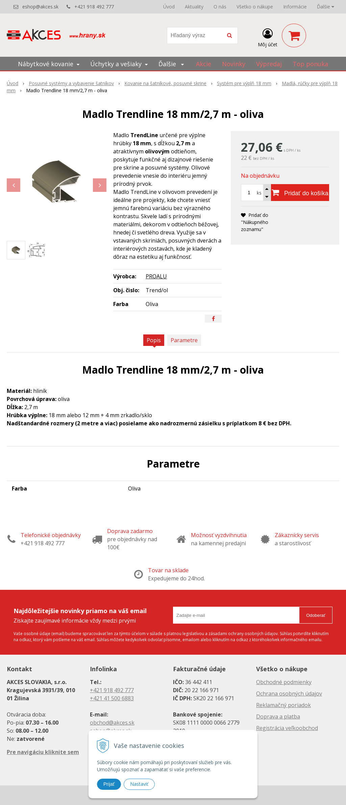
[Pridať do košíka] (300, 192)
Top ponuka (310, 64)
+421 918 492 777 (94, 6)
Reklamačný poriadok (283, 705)
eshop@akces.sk (40, 6)
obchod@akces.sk (112, 722)
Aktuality (194, 6)
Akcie (203, 64)
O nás (220, 6)
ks (259, 193)
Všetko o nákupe (255, 6)
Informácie (295, 6)
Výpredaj (269, 64)
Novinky (233, 64)
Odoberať (315, 615)
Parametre (184, 340)
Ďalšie (325, 6)
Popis (154, 340)
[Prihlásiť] (267, 37)
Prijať (109, 784)
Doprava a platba (278, 716)
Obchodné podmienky (284, 682)
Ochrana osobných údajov (289, 693)
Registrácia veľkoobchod (287, 728)
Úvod (169, 6)
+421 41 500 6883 (112, 698)
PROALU (156, 276)
